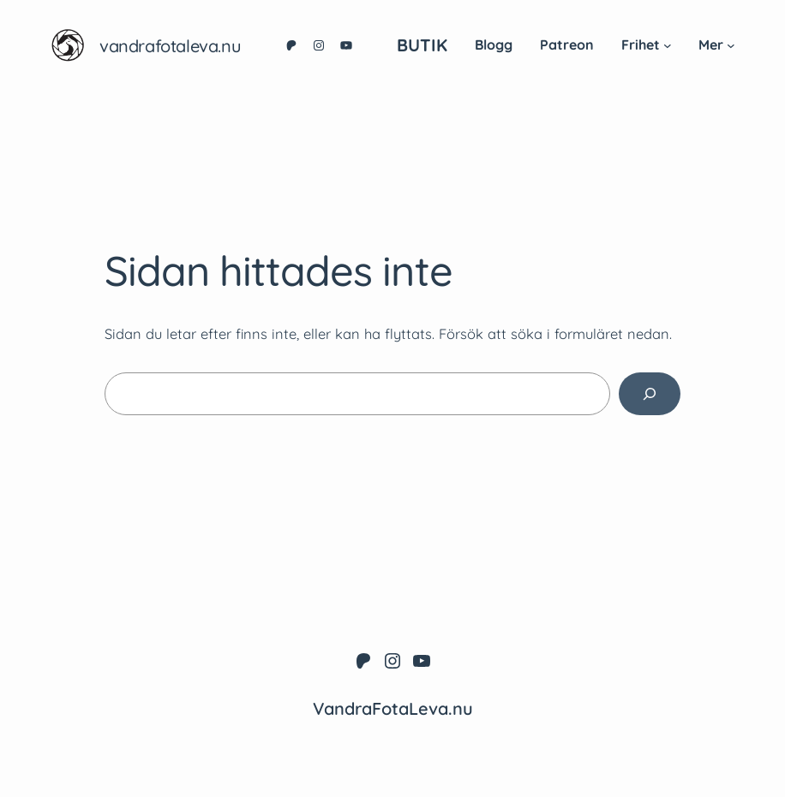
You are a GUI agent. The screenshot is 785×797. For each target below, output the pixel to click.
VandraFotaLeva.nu (170, 46)
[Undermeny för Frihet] (667, 45)
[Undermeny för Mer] (731, 45)
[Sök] (649, 393)
